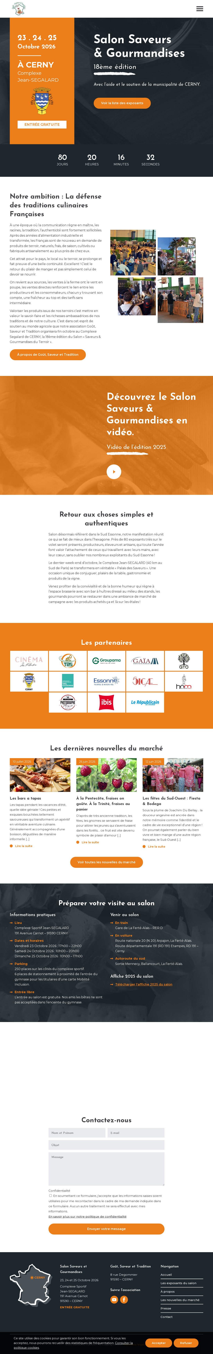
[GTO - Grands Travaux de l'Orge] (184, 661)
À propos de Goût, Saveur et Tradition (47, 355)
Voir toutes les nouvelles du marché (107, 862)
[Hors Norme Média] (184, 682)
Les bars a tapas (25, 799)
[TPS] (68, 661)
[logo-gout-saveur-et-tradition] (19, 9)
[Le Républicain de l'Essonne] (145, 702)
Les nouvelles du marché (180, 1300)
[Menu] (198, 9)
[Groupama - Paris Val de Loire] (107, 661)
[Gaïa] (145, 661)
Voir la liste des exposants (122, 103)
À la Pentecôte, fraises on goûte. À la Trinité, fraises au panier (103, 804)
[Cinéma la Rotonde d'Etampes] (29, 661)
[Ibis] (107, 702)
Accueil (166, 1274)
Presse (166, 1308)
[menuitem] (198, 9)
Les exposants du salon (178, 1283)
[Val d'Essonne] (68, 682)
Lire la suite (23, 846)
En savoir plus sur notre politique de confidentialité (88, 1216)
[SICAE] (145, 682)
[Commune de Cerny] (29, 682)
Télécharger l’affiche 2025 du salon (143, 984)
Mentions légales (136, 1344)
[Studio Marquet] (68, 702)
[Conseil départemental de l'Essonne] (107, 682)
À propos (168, 1291)
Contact (167, 1317)
